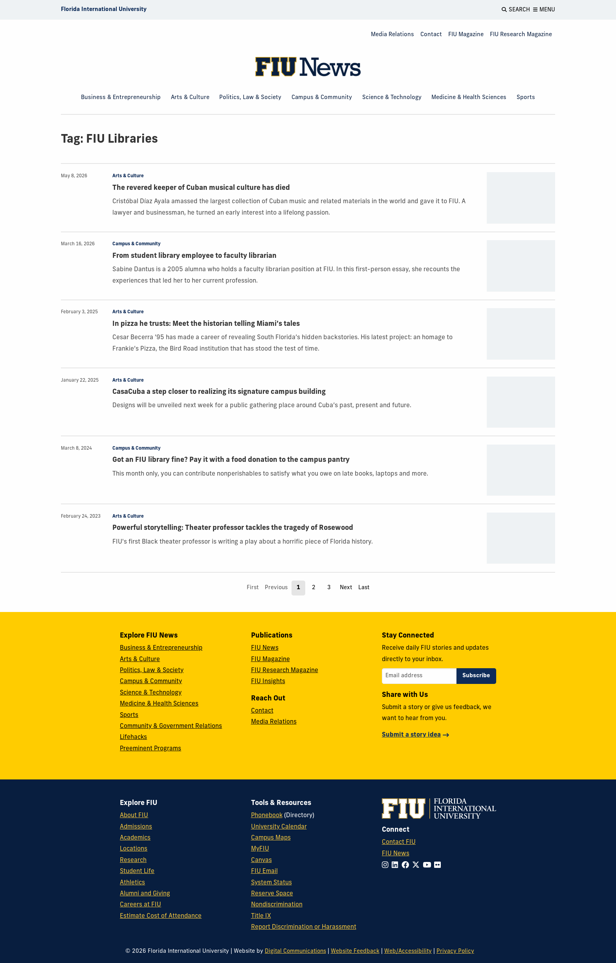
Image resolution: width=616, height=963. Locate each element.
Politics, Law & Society (250, 98)
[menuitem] (392, 35)
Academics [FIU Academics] (135, 838)
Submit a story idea (411, 735)
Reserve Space (272, 894)
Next (346, 588)
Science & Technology (392, 98)
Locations (133, 849)
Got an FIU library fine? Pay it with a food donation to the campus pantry (231, 460)
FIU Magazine (466, 35)
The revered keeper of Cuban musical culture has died (201, 188)
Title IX (261, 916)
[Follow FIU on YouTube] (428, 865)
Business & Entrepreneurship (121, 98)
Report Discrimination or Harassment (303, 927)
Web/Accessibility (408, 951)
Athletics (132, 883)
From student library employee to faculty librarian (194, 256)
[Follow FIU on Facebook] (407, 865)
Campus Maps (271, 838)
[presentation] (521, 198)
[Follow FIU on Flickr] (439, 865)
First (252, 588)
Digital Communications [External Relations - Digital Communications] (295, 951)
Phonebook (266, 815)
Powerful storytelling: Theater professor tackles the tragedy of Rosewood (232, 528)
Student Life (137, 871)
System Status (271, 883)
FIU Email (264, 871)
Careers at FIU (140, 905)
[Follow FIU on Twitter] (417, 865)
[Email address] (419, 676)
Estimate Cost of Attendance (161, 916)
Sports (526, 98)
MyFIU (260, 849)
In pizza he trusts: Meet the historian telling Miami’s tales (206, 324)
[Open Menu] (544, 10)
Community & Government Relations (171, 726)
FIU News (265, 648)
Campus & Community (322, 98)
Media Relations (392, 35)
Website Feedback (355, 951)
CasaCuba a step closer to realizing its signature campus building (219, 392)
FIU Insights (268, 681)
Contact (431, 35)
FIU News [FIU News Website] (395, 854)
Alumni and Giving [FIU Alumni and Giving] (145, 894)
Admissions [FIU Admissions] (136, 827)
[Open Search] (516, 10)
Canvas (261, 860)
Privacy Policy (455, 951)
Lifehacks (133, 737)
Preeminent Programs (150, 749)
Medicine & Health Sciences (468, 98)
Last (363, 588)
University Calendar (279, 827)
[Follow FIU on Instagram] (387, 865)
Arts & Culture (190, 98)
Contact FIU (399, 842)
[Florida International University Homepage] (104, 10)
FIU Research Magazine (521, 35)
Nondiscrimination (276, 905)
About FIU (134, 815)
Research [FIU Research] (133, 860)
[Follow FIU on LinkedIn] (397, 865)
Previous (276, 588)
